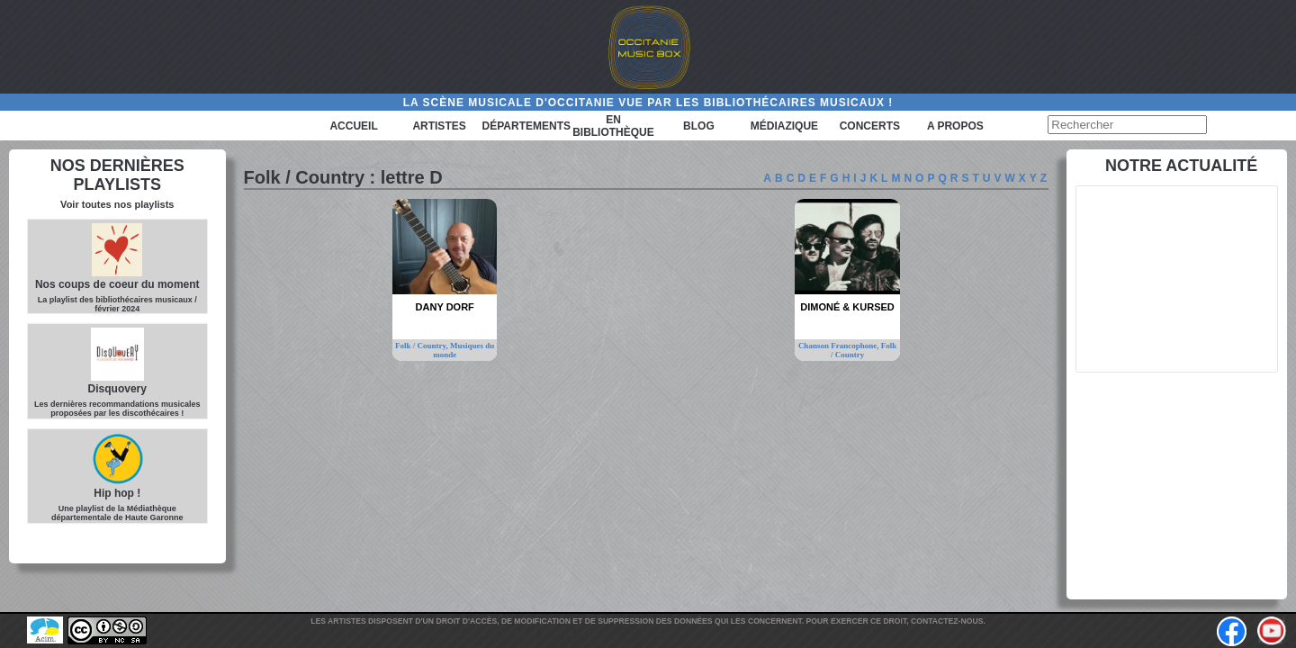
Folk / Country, (422, 345)
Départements (526, 126)
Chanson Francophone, (839, 345)
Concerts (870, 126)
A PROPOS (955, 126)
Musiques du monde (463, 350)
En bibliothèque (613, 126)
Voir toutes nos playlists (117, 204)
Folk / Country (863, 350)
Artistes (438, 126)
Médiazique (784, 126)
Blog (699, 126)
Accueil (353, 126)
